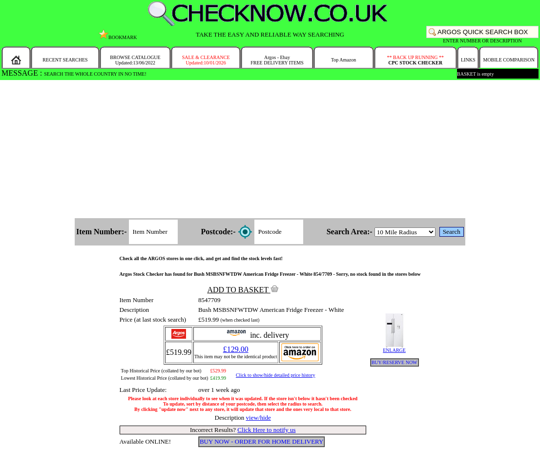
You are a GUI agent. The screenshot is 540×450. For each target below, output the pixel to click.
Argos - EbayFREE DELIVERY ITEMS (277, 60)
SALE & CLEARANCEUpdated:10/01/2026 (206, 60)
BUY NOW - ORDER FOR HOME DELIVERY (262, 441)
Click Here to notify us (266, 429)
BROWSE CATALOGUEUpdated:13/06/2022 (135, 60)
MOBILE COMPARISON (508, 59)
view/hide (258, 417)
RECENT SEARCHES (64, 59)
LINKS (468, 59)
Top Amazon (343, 59)
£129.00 (236, 349)
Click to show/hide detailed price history (275, 375)
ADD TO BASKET (242, 290)
